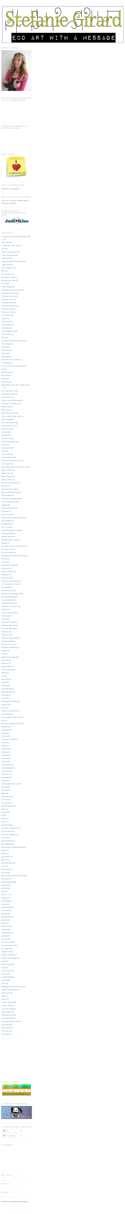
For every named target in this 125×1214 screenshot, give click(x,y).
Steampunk (5, 587)
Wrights (4, 651)
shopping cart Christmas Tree (12, 986)
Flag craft (4, 382)
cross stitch (5, 771)
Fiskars (4, 379)
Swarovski (5, 616)
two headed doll (7, 1018)
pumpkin (4, 929)
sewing (4, 980)
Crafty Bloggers (7, 331)
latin (3, 891)
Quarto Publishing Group (10, 530)
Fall (2, 369)
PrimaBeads (5, 524)
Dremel (4, 347)
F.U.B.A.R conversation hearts (12, 366)
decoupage (5, 777)
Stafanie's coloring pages (10, 189)
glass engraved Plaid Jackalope (12, 847)
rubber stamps (6, 964)
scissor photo (6, 971)
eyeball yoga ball (7, 806)
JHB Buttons (6, 429)
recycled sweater (7, 945)
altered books (6, 666)
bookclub (4, 695)
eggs (3, 793)
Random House (7, 536)
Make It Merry (6, 470)
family (3, 812)
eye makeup (5, 803)
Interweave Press (7, 426)
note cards (5, 910)
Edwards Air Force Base (10, 359)
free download (6, 831)
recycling (4, 948)
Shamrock (5, 568)
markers (4, 898)
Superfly (4, 609)
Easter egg (5, 356)
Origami (4, 505)
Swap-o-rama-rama (8, 613)
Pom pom (4, 511)
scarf (3, 967)
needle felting (6, 907)
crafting (4, 755)
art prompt (5, 679)
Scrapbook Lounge (8, 565)
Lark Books (5, 448)
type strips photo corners (10, 1021)
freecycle (4, 837)
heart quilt (5, 869)
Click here (5, 200)
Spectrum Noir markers (9, 581)
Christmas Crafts (7, 296)
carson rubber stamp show (10, 717)
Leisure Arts (5, 454)
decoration (5, 774)
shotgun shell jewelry (9, 990)
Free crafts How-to (8, 391)
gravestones (5, 857)
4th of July (5, 242)
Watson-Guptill (6, 641)
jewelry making (7, 882)
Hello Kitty (5, 410)
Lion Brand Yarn (7, 457)
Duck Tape (5, 350)
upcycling (4, 1024)
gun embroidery (7, 863)
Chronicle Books (7, 309)
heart (3, 866)
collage (4, 746)
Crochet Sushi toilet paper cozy (12, 341)
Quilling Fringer (7, 533)
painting (4, 913)
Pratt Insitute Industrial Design (12, 518)
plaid (3, 923)
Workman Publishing (9, 647)
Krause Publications (8, 442)
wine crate (5, 1034)
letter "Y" (4, 895)
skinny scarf (5, 993)
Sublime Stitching (7, 603)
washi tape (5, 1031)
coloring (4, 752)
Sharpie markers (7, 571)
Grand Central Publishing (10, 400)
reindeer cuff (6, 952)
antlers (3, 673)
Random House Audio (9, 540)
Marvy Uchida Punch (9, 483)
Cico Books (5, 315)
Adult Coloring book (8, 252)
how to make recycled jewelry (12, 875)
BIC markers (6, 274)
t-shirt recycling (7, 1009)
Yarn (3, 654)
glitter (3, 850)
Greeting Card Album (9, 403)
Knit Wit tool (6, 438)
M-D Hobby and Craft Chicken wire (14, 467)
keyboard (4, 885)
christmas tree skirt (8, 739)
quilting (4, 936)
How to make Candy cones (11, 416)
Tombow (4, 632)
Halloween (5, 407)
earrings (4, 790)
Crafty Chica (6, 334)
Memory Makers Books (10, 492)
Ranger (4, 543)
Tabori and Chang (7, 622)
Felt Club (4, 375)
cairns (3, 708)
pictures (4, 920)
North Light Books (8, 502)
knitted (3, 888)
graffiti (3, 853)
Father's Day (6, 372)
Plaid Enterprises (7, 508)
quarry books (6, 933)
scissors (4, 974)
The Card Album (7, 628)
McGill (4, 486)
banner (3, 682)
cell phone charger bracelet (11, 723)
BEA (3, 271)
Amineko (4, 258)
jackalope (4, 879)
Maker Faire (5, 473)
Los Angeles (5, 464)
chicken (4, 736)
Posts (6, 1131)
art (2, 676)
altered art (5, 663)
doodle (3, 780)
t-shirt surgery (6, 1012)
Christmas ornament (8, 306)
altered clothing (7, 670)
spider (3, 996)
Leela (3, 451)
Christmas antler (7, 303)
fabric (3, 809)
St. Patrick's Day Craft (9, 584)
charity (3, 733)
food (3, 822)
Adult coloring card (8, 255)
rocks (3, 961)
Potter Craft (5, 514)
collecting (4, 749)
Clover (3, 318)
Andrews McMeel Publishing (12, 261)
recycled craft (6, 942)
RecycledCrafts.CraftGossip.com (13, 556)
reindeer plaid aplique (9, 958)
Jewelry (4, 432)
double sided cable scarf (10, 784)
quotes (3, 939)
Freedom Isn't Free (8, 394)
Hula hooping (6, 419)
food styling (5, 825)
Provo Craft (5, 527)
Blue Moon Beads (7, 277)
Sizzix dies (5, 578)
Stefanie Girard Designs (10, 594)
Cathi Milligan (6, 287)
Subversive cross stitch (9, 606)
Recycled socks (7, 549)
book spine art (6, 692)
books (3, 698)
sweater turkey (6, 1005)
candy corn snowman (9, 711)
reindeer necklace (7, 955)
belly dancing (6, 689)
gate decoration (6, 841)
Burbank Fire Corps (8, 280)
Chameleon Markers (8, 293)
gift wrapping (6, 844)
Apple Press (5, 264)
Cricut (3, 337)
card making (5, 714)
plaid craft (5, 926)
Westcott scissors (7, 644)
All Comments (9, 1136)
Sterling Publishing (8, 597)
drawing (4, 787)
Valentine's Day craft (8, 638)
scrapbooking (6, 977)
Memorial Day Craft (8, 489)
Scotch (3, 562)
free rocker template (8, 834)
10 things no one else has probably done (15, 236)
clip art (3, 742)
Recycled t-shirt (7, 552)
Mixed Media (6, 495)
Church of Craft (7, 312)
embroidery (5, 796)
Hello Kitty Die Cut (8, 413)
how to (3, 872)
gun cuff (4, 860)
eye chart (4, 799)
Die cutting (5, 344)
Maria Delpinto (6, 476)
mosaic (4, 904)
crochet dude (6, 765)
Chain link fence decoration (11, 290)
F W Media (5, 363)
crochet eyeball (6, 768)
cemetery (4, 727)
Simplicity (5, 575)
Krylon (4, 445)
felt (2, 815)
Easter (3, 353)
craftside (4, 758)
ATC (3, 249)
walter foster (5, 1028)
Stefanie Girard (6, 590)
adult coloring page (8, 657)
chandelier (5, 730)
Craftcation (5, 328)
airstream (4, 660)
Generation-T (6, 397)
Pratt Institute (6, 521)
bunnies (4, 704)
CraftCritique (6, 325)
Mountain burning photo (10, 498)
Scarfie (4, 559)
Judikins (4, 435)
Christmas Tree (6, 299)
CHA (3, 283)
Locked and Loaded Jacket (11, 460)
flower (3, 819)
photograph (5, 917)
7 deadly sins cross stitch (10, 245)
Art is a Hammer (7, 268)
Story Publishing (7, 600)
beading (4, 685)
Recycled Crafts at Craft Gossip (12, 546)
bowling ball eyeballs (9, 701)
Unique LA (5, 635)
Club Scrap (5, 321)
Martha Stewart (7, 480)
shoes (3, 983)
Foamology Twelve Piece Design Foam (15, 385)
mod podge (5, 901)
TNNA (3, 619)
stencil (3, 999)
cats (2, 720)
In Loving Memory (8, 422)
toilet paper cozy (7, 1015)
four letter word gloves (9, 828)
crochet (4, 761)
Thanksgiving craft (8, 625)
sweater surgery (7, 1002)
